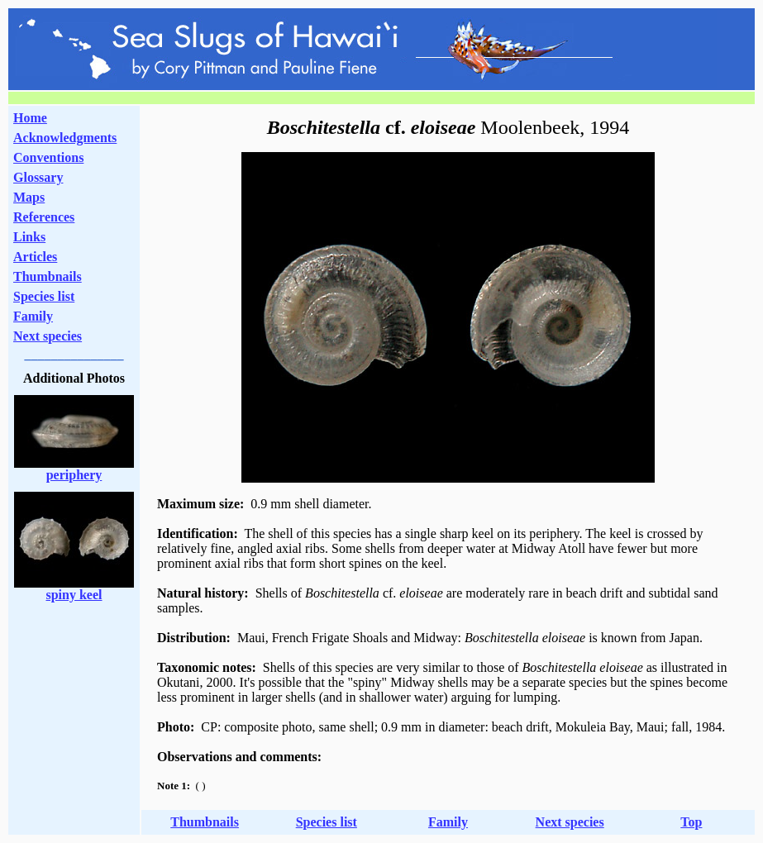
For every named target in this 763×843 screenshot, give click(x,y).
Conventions (48, 157)
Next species (47, 336)
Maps (29, 197)
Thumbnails (47, 276)
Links (29, 237)
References (43, 217)
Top (691, 822)
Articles (35, 257)
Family (33, 316)
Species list (43, 296)
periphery (74, 475)
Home (30, 118)
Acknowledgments (65, 138)
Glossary (38, 177)
